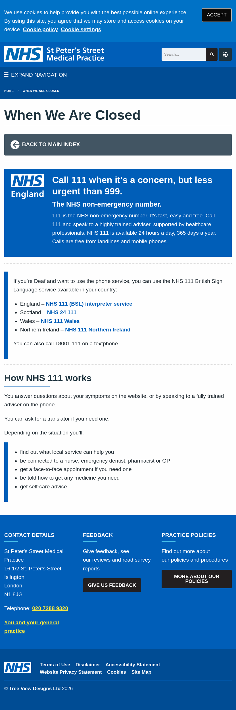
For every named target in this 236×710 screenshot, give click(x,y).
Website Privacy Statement (71, 672)
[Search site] (212, 54)
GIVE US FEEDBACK (112, 585)
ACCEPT (217, 15)
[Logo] (54, 54)
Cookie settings (81, 29)
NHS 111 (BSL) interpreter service (89, 304)
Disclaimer (88, 664)
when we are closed (41, 91)
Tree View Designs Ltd (34, 688)
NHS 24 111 (62, 312)
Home (9, 91)
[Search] (184, 54)
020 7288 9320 (50, 608)
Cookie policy (40, 29)
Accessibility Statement (133, 664)
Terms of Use (55, 664)
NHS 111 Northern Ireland (97, 330)
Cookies (116, 672)
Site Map (141, 672)
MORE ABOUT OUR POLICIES (196, 579)
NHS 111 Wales (60, 321)
